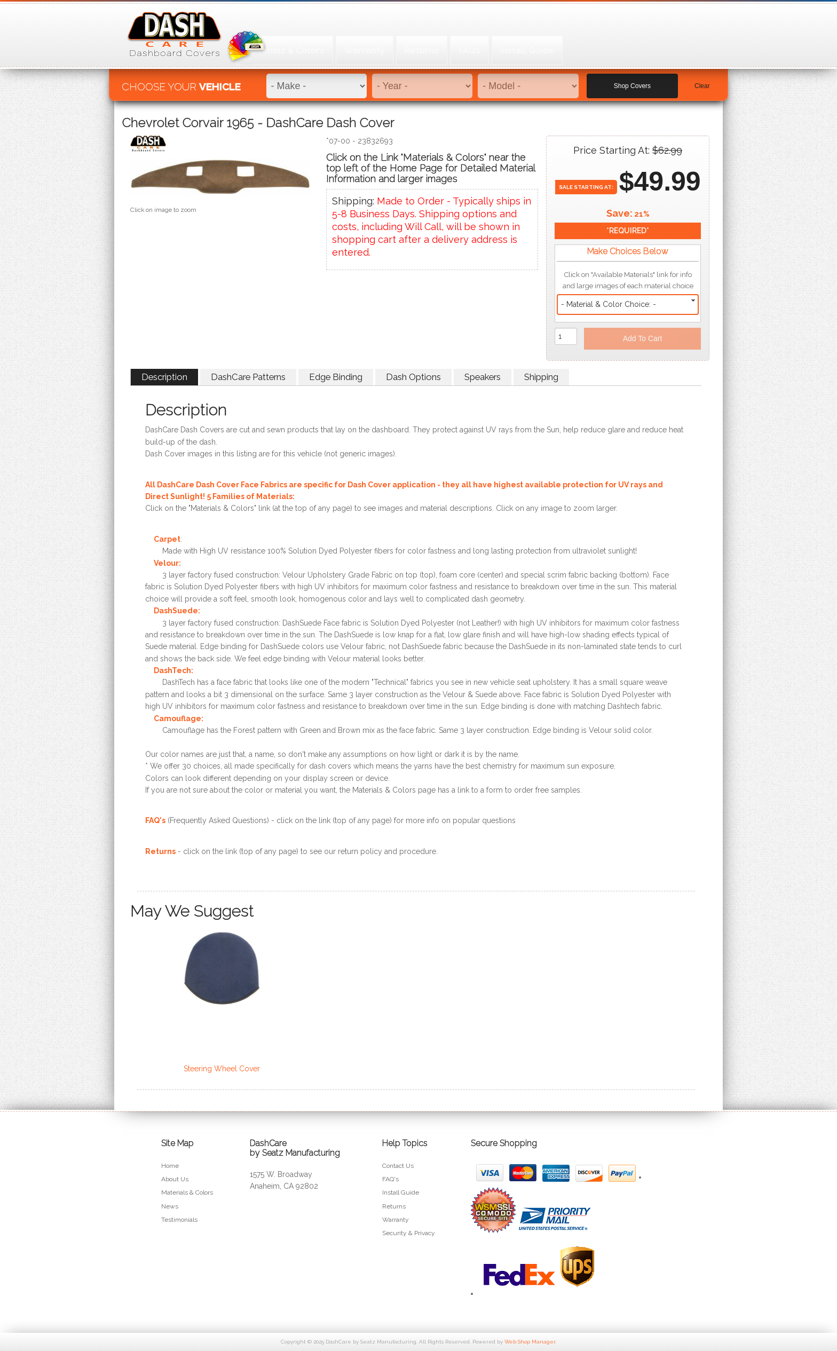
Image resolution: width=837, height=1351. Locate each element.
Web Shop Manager (529, 1342)
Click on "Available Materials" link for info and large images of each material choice (628, 280)
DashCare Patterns (248, 377)
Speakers (482, 377)
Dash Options (413, 377)
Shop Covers (632, 80)
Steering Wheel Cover (222, 1068)
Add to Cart (642, 338)
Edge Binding (335, 377)
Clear (702, 80)
